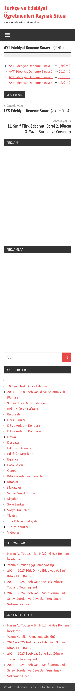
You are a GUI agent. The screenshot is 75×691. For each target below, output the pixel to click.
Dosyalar (13, 442)
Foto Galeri (15, 465)
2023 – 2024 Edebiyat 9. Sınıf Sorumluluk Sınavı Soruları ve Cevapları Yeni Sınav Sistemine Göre (36, 598)
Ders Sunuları (16, 420)
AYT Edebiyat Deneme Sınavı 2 (31, 71)
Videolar (13, 532)
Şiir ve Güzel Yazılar (21, 493)
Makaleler (14, 487)
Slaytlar (12, 498)
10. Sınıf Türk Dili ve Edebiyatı (28, 386)
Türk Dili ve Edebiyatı (22, 521)
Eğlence (12, 459)
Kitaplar (12, 482)
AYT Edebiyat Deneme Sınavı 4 (31, 82)
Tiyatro (12, 515)
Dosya (11, 437)
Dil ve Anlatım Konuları (23, 425)
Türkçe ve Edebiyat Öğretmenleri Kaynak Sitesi (35, 12)
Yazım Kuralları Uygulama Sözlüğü (31, 565)
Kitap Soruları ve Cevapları (26, 476)
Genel (11, 470)
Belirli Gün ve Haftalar (22, 408)
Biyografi (13, 414)
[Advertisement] (37, 198)
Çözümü (64, 66)
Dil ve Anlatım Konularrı (24, 431)
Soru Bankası (14, 94)
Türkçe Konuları (18, 527)
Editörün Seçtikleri (20, 453)
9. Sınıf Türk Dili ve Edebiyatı (27, 403)
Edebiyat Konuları (19, 448)
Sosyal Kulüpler (18, 510)
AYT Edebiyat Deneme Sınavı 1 (31, 66)
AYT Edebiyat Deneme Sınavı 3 (31, 77)
